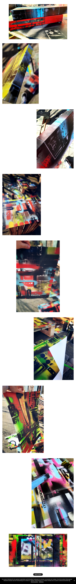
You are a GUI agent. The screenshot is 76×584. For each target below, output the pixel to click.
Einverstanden (34, 582)
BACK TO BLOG (38, 574)
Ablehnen (41, 582)
